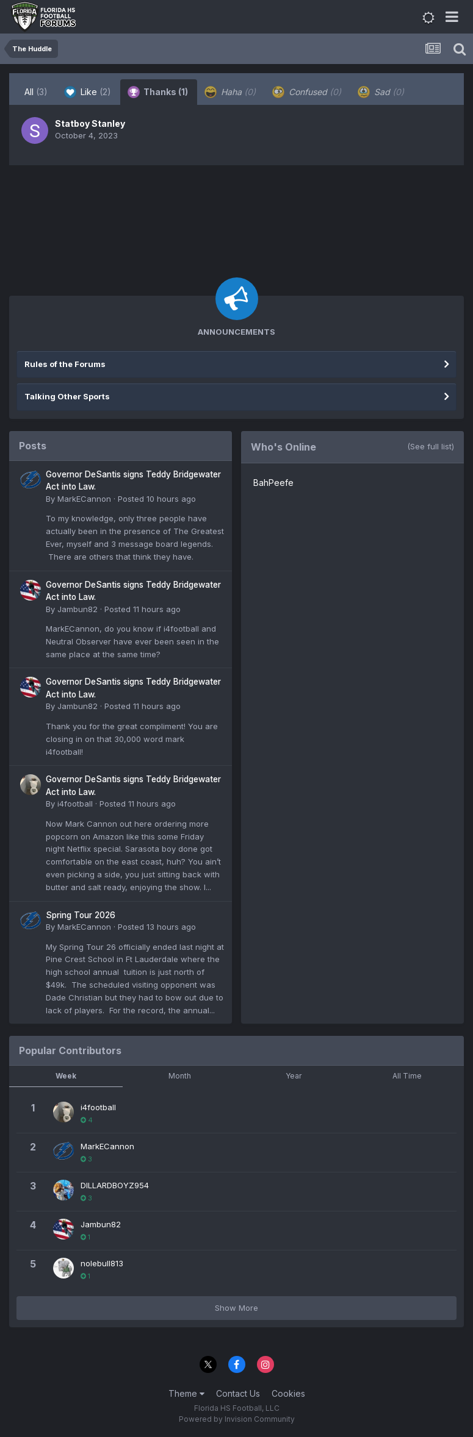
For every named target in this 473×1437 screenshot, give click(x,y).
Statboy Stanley (90, 123)
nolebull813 (102, 1263)
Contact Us (238, 1393)
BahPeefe (273, 482)
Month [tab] (179, 1075)
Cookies (288, 1393)
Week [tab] (66, 1075)
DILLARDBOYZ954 (115, 1185)
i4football (75, 803)
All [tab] (36, 92)
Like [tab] (87, 92)
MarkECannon (84, 499)
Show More (236, 1308)
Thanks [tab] (158, 92)
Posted (157, 499)
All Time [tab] (407, 1075)
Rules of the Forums (65, 364)
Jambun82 (77, 609)
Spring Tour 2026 (80, 915)
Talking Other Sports (67, 396)
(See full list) (430, 446)
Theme (186, 1393)
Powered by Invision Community (237, 1419)
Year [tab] (293, 1075)
